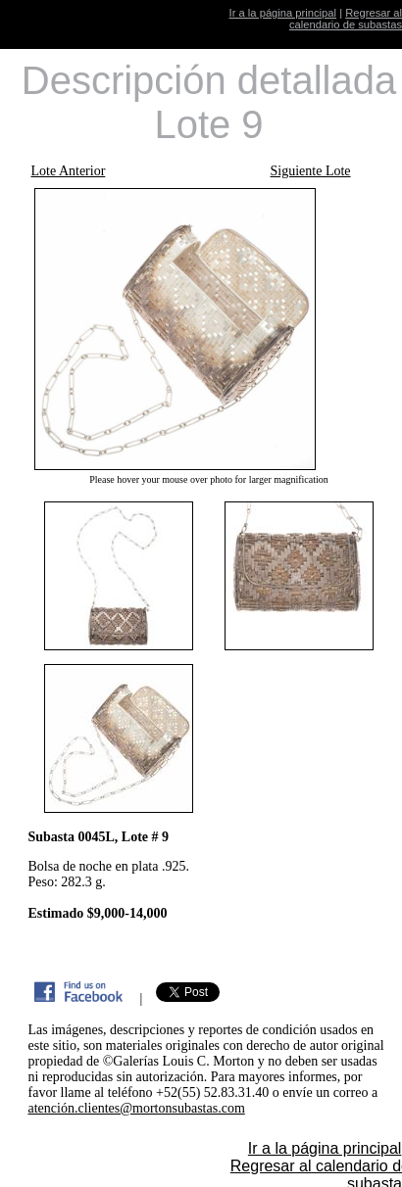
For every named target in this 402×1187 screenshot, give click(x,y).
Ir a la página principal (282, 13)
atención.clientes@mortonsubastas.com (136, 1108)
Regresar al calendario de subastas (345, 18)
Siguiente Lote (311, 171)
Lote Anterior (68, 171)
